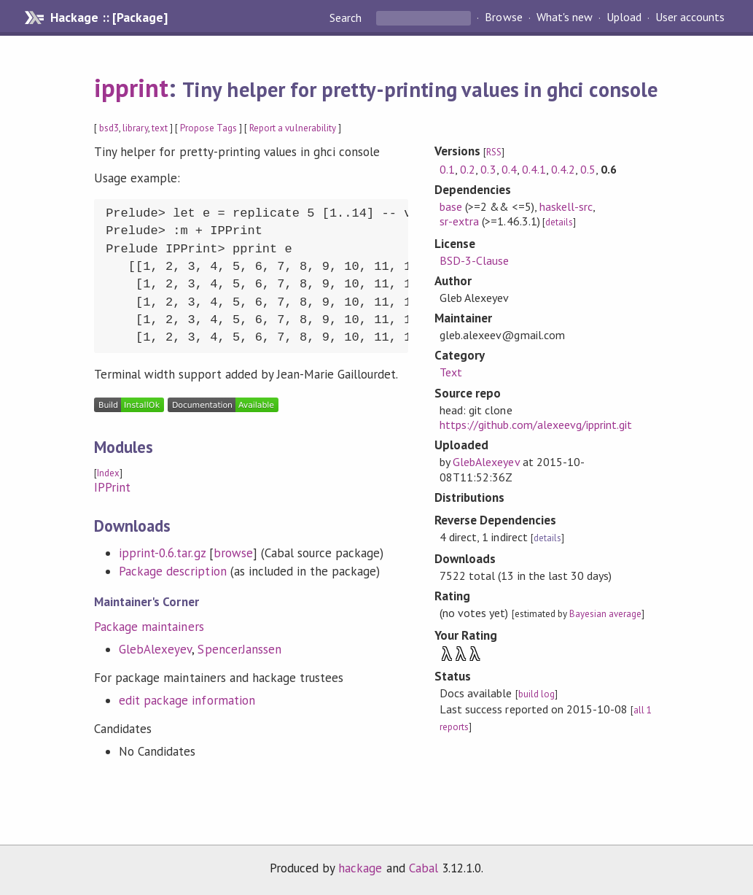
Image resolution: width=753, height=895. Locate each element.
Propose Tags (208, 128)
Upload (623, 17)
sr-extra (459, 221)
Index (108, 473)
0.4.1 (534, 169)
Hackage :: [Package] (108, 17)
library (134, 128)
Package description (172, 571)
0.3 (488, 169)
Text (451, 372)
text (160, 128)
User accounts (690, 17)
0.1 (447, 169)
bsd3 (109, 128)
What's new (565, 17)
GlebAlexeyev (155, 649)
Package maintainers (148, 627)
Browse (503, 17)
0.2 (467, 169)
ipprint (131, 87)
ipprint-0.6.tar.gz (162, 553)
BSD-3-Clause (474, 260)
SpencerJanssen (239, 649)
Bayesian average (605, 614)
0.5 (588, 169)
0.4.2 (563, 169)
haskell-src (566, 206)
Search (346, 17)
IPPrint (112, 487)
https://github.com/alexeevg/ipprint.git (536, 424)
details (559, 222)
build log (536, 694)
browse (233, 553)
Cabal (423, 868)
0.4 (509, 169)
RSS (494, 152)
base (451, 206)
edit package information (187, 700)
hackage (360, 868)
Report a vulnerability (292, 128)
